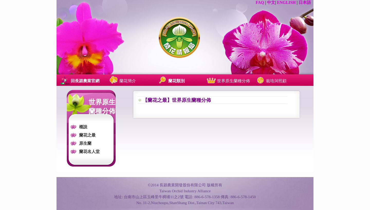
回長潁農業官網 (85, 81)
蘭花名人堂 (89, 151)
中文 (271, 2)
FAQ (260, 2)
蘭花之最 (87, 135)
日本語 (305, 2)
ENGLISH (286, 2)
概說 (83, 127)
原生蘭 (85, 143)
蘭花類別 (176, 81)
